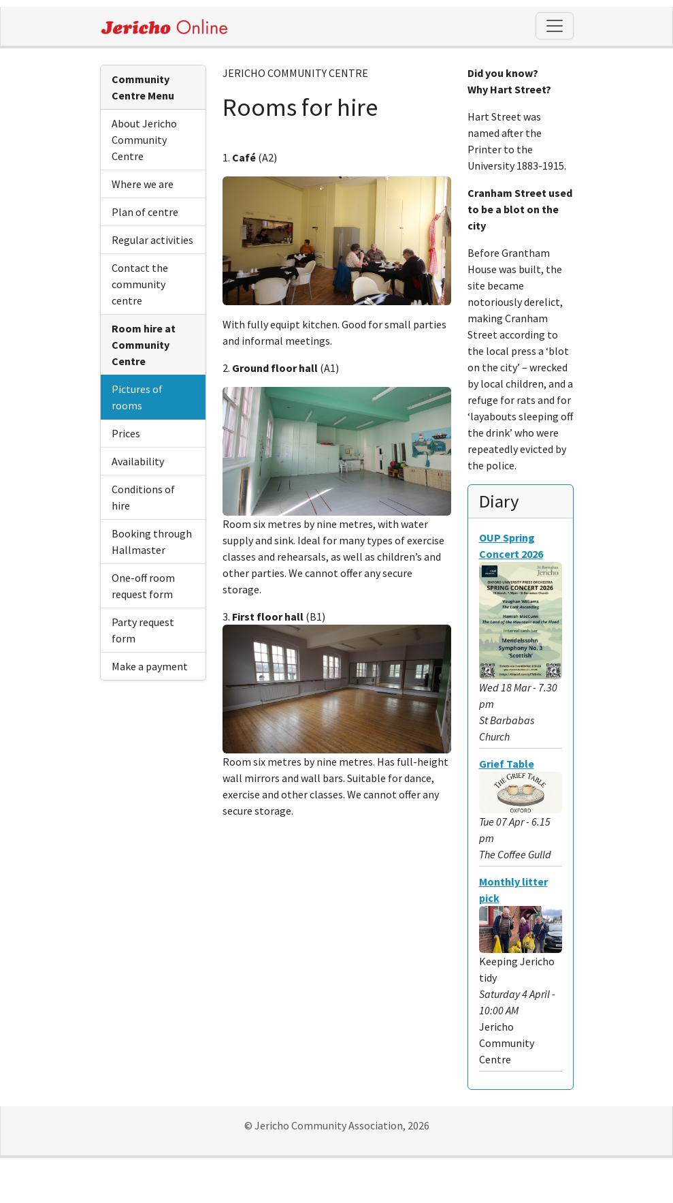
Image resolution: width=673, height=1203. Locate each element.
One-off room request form (143, 586)
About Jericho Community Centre (144, 139)
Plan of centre (145, 212)
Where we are (143, 184)
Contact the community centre (140, 284)
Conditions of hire (143, 497)
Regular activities (152, 240)
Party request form (143, 630)
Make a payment (150, 666)
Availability (138, 461)
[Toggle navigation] (555, 26)
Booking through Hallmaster (152, 542)
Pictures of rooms (137, 397)
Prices (126, 433)
